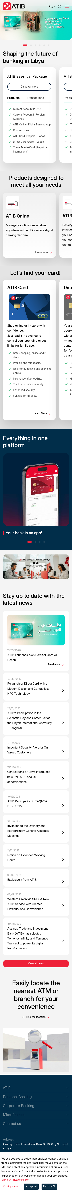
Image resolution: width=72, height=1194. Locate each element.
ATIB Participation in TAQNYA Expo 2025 (27, 803)
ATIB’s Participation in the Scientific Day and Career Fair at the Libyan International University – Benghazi (29, 720)
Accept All (31, 1186)
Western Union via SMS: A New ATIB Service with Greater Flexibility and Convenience (28, 904)
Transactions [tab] (35, 98)
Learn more (42, 252)
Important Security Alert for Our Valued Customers (28, 750)
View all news (36, 963)
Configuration (11, 1186)
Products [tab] (13, 98)
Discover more (29, 86)
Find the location (36, 1016)
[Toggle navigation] (67, 6)
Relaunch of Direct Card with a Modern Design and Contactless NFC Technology (28, 688)
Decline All (49, 1186)
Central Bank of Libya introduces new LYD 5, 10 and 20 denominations (28, 776)
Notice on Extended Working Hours (26, 857)
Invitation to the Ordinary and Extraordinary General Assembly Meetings (28, 831)
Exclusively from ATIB (22, 879)
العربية (52, 6)
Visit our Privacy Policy (15, 1179)
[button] (25, 45)
